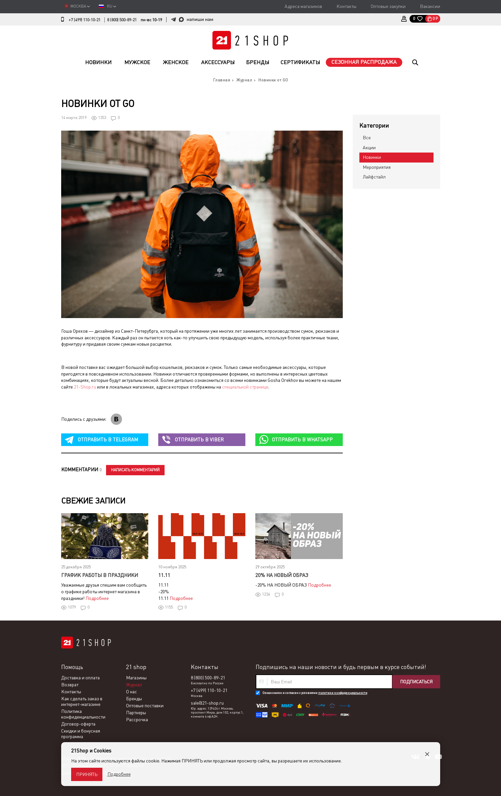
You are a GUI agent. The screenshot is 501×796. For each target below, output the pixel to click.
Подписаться (416, 681)
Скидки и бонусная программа (80, 733)
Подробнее (97, 598)
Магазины (136, 677)
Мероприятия (377, 167)
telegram (108, 439)
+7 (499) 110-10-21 (84, 20)
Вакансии (430, 6)
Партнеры (136, 712)
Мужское (137, 62)
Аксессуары (218, 62)
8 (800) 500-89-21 (122, 20)
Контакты (346, 6)
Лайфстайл (374, 176)
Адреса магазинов (303, 6)
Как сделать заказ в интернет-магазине (81, 701)
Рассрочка (137, 719)
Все (367, 137)
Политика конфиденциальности (83, 714)
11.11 (164, 575)
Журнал (134, 684)
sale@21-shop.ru (207, 703)
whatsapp (302, 439)
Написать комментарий (135, 470)
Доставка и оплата (80, 677)
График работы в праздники (99, 575)
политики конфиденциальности (342, 693)
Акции (369, 147)
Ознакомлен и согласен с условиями (314, 693)
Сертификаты (300, 62)
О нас (131, 691)
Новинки (98, 62)
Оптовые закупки (388, 6)
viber (199, 439)
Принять (86, 774)
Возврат (69, 684)
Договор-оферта (78, 724)
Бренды (257, 62)
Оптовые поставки (145, 705)
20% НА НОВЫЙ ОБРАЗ (281, 575)
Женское (175, 62)
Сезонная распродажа (364, 62)
